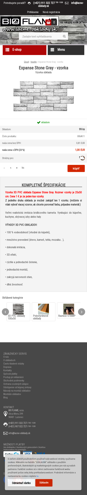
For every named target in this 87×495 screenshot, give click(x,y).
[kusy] (10, 168)
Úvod (26, 62)
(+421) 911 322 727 (51, 3)
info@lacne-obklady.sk (19, 433)
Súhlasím (43, 482)
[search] (64, 36)
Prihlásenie (33, 12)
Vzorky (34, 62)
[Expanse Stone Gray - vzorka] (43, 76)
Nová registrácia (51, 12)
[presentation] (5, 311)
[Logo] (29, 24)
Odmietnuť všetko (21, 483)
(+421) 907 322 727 (17, 426)
